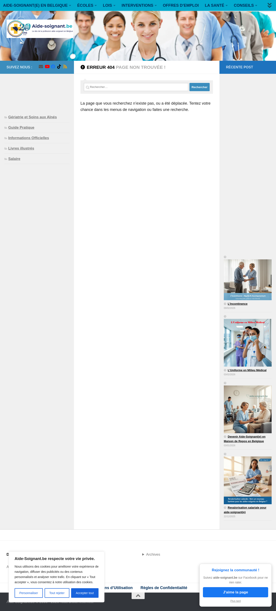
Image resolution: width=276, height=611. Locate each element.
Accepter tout (85, 593)
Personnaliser (28, 593)
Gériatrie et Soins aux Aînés (32, 117)
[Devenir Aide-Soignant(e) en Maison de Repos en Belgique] (248, 408)
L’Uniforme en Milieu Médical (247, 370)
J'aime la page (235, 592)
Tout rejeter (57, 593)
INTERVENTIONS (137, 5)
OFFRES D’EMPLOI (181, 5)
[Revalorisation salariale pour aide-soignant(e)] (248, 479)
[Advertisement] (37, 90)
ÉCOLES (85, 5)
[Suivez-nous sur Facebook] (53, 66)
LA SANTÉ (214, 5)
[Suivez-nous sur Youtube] (47, 66)
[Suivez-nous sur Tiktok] (59, 66)
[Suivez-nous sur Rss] (65, 66)
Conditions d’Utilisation (111, 588)
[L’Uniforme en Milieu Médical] (248, 341)
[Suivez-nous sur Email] (41, 66)
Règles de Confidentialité (164, 588)
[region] (56, 577)
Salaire (14, 159)
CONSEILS (244, 5)
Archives (153, 554)
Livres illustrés (21, 148)
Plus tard (235, 601)
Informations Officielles (28, 138)
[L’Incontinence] (248, 278)
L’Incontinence (238, 303)
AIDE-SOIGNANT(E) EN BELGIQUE (35, 5)
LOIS (107, 5)
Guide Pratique (21, 127)
